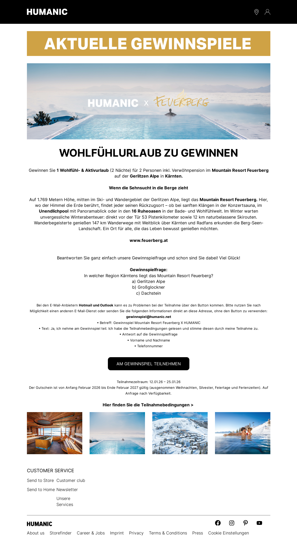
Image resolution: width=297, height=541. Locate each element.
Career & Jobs (91, 533)
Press (197, 533)
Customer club (70, 480)
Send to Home (41, 489)
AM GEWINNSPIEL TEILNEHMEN (149, 363)
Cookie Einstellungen (228, 533)
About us (35, 533)
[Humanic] (39, 523)
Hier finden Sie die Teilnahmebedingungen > (149, 404)
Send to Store (40, 480)
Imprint (117, 533)
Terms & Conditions (168, 533)
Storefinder (61, 533)
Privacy (136, 533)
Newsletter (67, 489)
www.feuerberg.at (149, 240)
